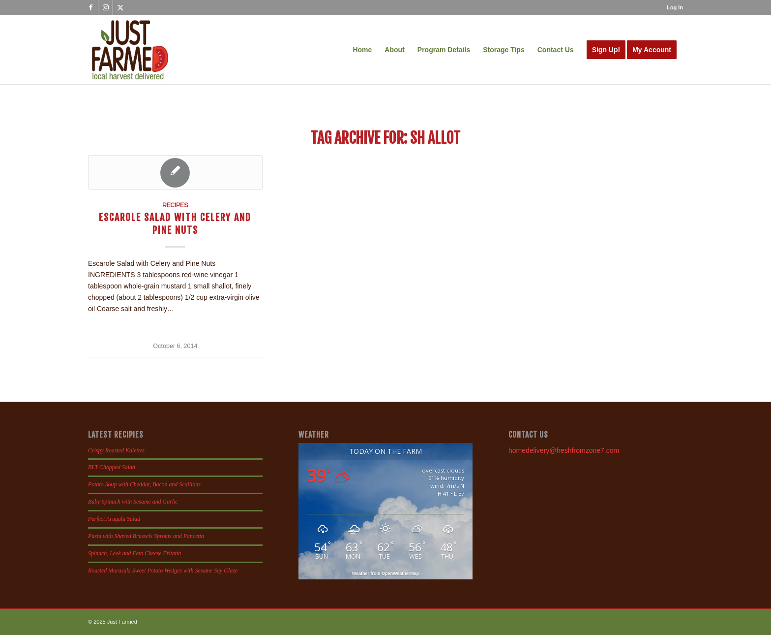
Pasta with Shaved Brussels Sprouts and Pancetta (146, 536)
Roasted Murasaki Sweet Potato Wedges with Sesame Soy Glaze (162, 570)
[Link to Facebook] (91, 7)
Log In (675, 7)
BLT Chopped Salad (111, 467)
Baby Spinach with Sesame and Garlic (133, 501)
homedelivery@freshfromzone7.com (563, 450)
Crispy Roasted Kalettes (116, 450)
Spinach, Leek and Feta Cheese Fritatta (134, 553)
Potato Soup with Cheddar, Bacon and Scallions (144, 484)
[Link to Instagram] (105, 7)
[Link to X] (120, 7)
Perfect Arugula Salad (114, 518)
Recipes (175, 205)
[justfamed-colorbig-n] (130, 49)
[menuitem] (672, 7)
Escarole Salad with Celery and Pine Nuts (175, 223)
